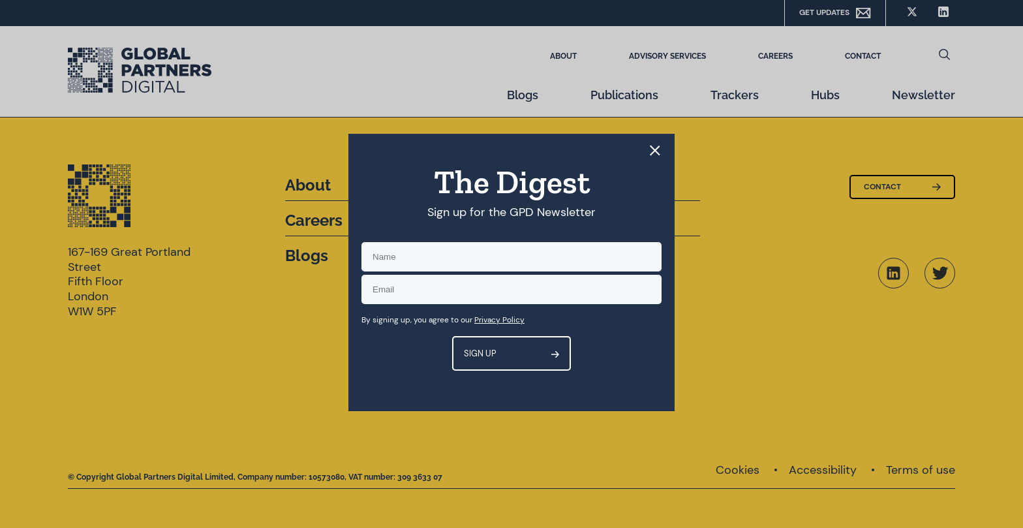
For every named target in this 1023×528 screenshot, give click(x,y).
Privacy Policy (499, 320)
